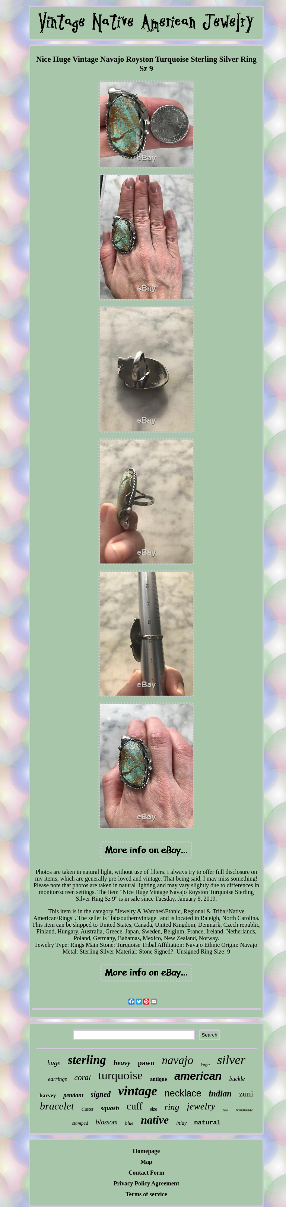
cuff (135, 1106)
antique (158, 1079)
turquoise (120, 1075)
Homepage (146, 1151)
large (205, 1065)
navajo (177, 1060)
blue (129, 1123)
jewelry (201, 1106)
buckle (237, 1079)
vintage (137, 1091)
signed (101, 1094)
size (153, 1109)
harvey (47, 1095)
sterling (87, 1060)
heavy (122, 1063)
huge (53, 1063)
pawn (146, 1063)
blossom (107, 1122)
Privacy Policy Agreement (146, 1183)
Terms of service (146, 1194)
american (198, 1076)
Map (146, 1162)
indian (220, 1093)
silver (231, 1060)
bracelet (57, 1106)
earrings (57, 1079)
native (155, 1120)
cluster (87, 1109)
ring (172, 1107)
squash (110, 1108)
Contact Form (146, 1172)
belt (225, 1110)
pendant (73, 1095)
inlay (181, 1123)
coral (82, 1077)
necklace (183, 1093)
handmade (244, 1110)
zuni (246, 1093)
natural (207, 1122)
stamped (80, 1123)
